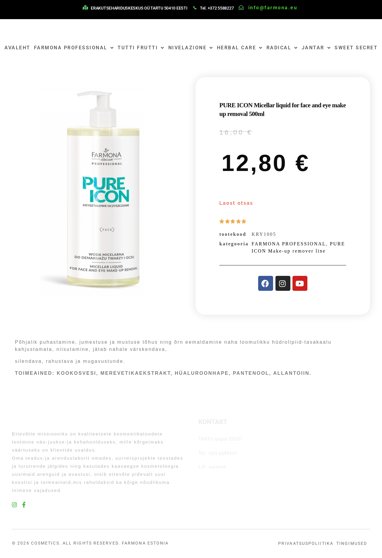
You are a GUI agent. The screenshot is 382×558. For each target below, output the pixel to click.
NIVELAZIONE (190, 47)
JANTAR (316, 47)
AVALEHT (17, 48)
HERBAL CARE (240, 47)
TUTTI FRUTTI (141, 47)
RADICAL (282, 47)
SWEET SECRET (356, 48)
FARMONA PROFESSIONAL (74, 47)
